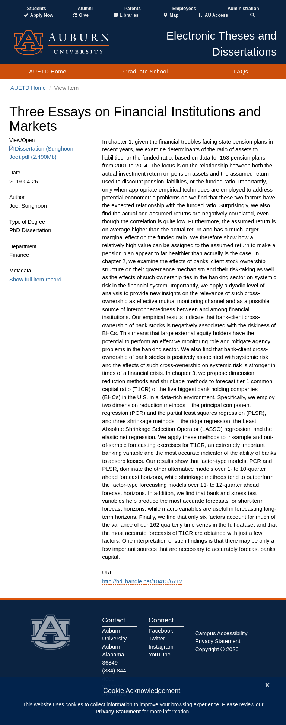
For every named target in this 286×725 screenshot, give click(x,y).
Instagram (161, 646)
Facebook (161, 630)
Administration (243, 8)
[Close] (267, 684)
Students (36, 8)
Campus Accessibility (221, 633)
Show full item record (35, 279)
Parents (132, 8)
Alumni (85, 8)
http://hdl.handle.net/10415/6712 (142, 581)
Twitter (157, 638)
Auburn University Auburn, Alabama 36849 (114, 646)
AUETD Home (47, 71)
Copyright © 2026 (217, 649)
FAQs (240, 71)
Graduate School (145, 71)
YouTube (160, 654)
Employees (184, 8)
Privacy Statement (118, 712)
